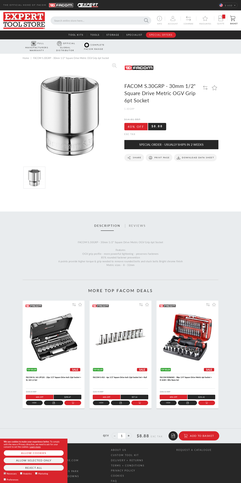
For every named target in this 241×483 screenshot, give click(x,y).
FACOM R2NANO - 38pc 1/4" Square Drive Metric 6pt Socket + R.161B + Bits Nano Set (186, 373)
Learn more (35, 446)
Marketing (43, 473)
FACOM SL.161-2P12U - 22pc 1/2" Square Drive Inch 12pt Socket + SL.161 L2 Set (53, 373)
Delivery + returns (127, 455)
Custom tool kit (125, 449)
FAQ (114, 475)
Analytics (27, 473)
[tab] (107, 221)
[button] (228, 5)
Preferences (12, 479)
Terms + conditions (127, 460)
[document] (34, 460)
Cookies (117, 470)
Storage (112, 34)
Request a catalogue (194, 444)
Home (26, 52)
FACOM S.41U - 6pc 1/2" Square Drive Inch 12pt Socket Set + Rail (120, 372)
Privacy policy (123, 465)
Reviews (137, 220)
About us (118, 444)
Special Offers (160, 34)
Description (107, 220)
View (34, 397)
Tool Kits (75, 34)
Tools (95, 34)
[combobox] (101, 20)
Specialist (134, 34)
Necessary (12, 473)
